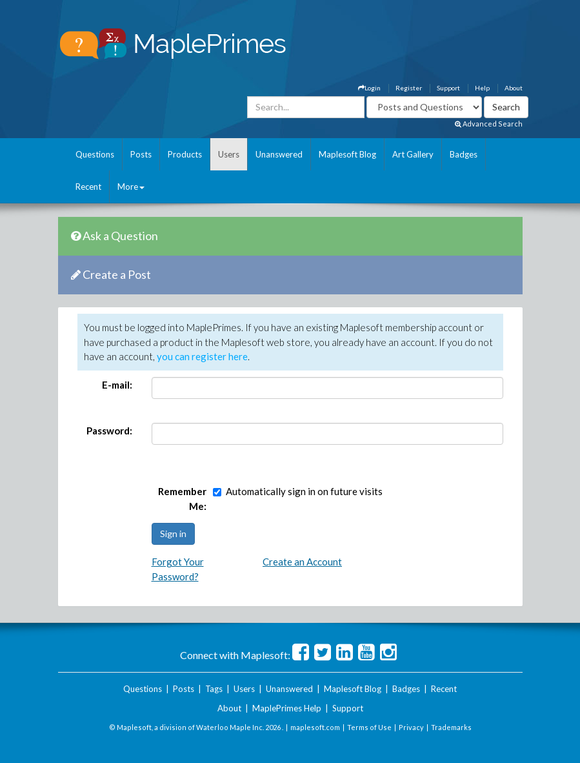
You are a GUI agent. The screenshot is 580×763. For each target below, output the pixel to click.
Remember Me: (182, 498)
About (514, 88)
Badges (463, 154)
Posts (141, 154)
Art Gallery (413, 154)
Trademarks (451, 727)
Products (185, 154)
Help (482, 88)
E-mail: (117, 385)
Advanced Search (489, 123)
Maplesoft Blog (347, 154)
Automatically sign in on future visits (304, 491)
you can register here (202, 356)
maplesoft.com (315, 727)
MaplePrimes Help (286, 708)
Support (448, 88)
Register (408, 88)
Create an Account (302, 561)
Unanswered (279, 154)
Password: (109, 430)
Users (228, 154)
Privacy (411, 727)
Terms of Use (369, 727)
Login (369, 88)
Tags (214, 689)
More (131, 186)
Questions (94, 154)
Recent (88, 186)
